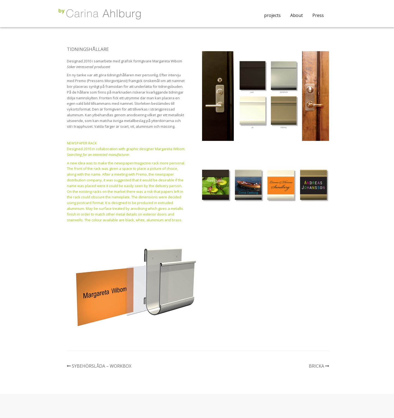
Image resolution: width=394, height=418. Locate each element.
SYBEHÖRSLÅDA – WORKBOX (101, 366)
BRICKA (316, 366)
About (296, 15)
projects (272, 15)
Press (318, 15)
